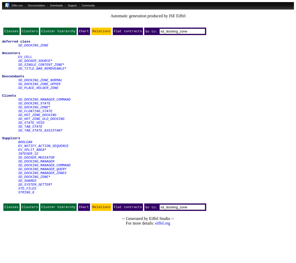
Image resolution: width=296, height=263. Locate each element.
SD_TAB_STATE (30, 145)
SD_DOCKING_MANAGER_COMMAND (44, 112)
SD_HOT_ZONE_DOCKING (37, 131)
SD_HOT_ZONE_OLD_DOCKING (41, 135)
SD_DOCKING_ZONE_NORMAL (40, 89)
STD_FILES (27, 219)
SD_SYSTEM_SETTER (34, 214)
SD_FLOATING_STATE (35, 126)
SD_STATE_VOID (31, 140)
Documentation (36, 5)
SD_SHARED (27, 210)
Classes (11, 32)
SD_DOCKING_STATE (34, 117)
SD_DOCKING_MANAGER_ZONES (42, 200)
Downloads (56, 5)
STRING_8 (26, 223)
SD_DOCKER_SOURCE (34, 66)
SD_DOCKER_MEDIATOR (36, 182)
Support (72, 5)
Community (88, 5)
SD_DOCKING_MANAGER (36, 186)
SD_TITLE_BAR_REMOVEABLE (41, 75)
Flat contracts (128, 32)
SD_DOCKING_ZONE (33, 47)
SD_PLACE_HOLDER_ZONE (38, 98)
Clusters (30, 32)
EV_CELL (25, 61)
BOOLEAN (25, 163)
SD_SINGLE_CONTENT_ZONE (40, 70)
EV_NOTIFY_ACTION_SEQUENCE (43, 168)
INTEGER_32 (28, 177)
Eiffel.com (17, 5)
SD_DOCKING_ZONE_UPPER (39, 94)
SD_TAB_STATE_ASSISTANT (40, 149)
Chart (84, 32)
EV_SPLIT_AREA (31, 172)
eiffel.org (162, 256)
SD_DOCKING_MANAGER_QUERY (42, 196)
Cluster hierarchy (58, 32)
